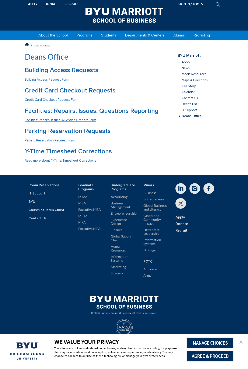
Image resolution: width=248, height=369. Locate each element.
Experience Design (119, 221)
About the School (53, 35)
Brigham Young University (116, 313)
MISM (82, 216)
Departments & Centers (144, 35)
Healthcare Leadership (151, 231)
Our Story (189, 86)
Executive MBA (89, 209)
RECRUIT (71, 4)
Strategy (117, 273)
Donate (181, 224)
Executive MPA (89, 229)
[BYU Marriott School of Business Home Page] (27, 44)
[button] (241, 342)
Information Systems (119, 258)
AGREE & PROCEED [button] (210, 356)
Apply (186, 62)
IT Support (189, 110)
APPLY (33, 4)
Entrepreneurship (124, 213)
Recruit (181, 230)
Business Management (120, 205)
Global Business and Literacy (155, 207)
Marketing (118, 267)
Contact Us (190, 98)
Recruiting (201, 35)
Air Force (150, 269)
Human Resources (118, 248)
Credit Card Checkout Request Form (51, 100)
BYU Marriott (189, 55)
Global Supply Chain (121, 238)
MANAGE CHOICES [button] (210, 343)
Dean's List (189, 104)
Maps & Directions (195, 80)
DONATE (51, 4)
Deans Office (192, 116)
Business (149, 193)
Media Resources (194, 74)
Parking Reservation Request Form (50, 140)
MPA (82, 222)
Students (108, 35)
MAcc (82, 197)
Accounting (119, 197)
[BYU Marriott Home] (124, 14)
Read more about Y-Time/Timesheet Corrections (60, 160)
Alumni (179, 35)
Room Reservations (44, 185)
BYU (32, 202)
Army (147, 275)
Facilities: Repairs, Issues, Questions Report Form (60, 120)
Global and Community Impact (152, 219)
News (186, 68)
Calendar (188, 92)
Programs (84, 35)
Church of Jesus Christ (46, 210)
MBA (82, 203)
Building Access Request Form (47, 79)
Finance (116, 230)
